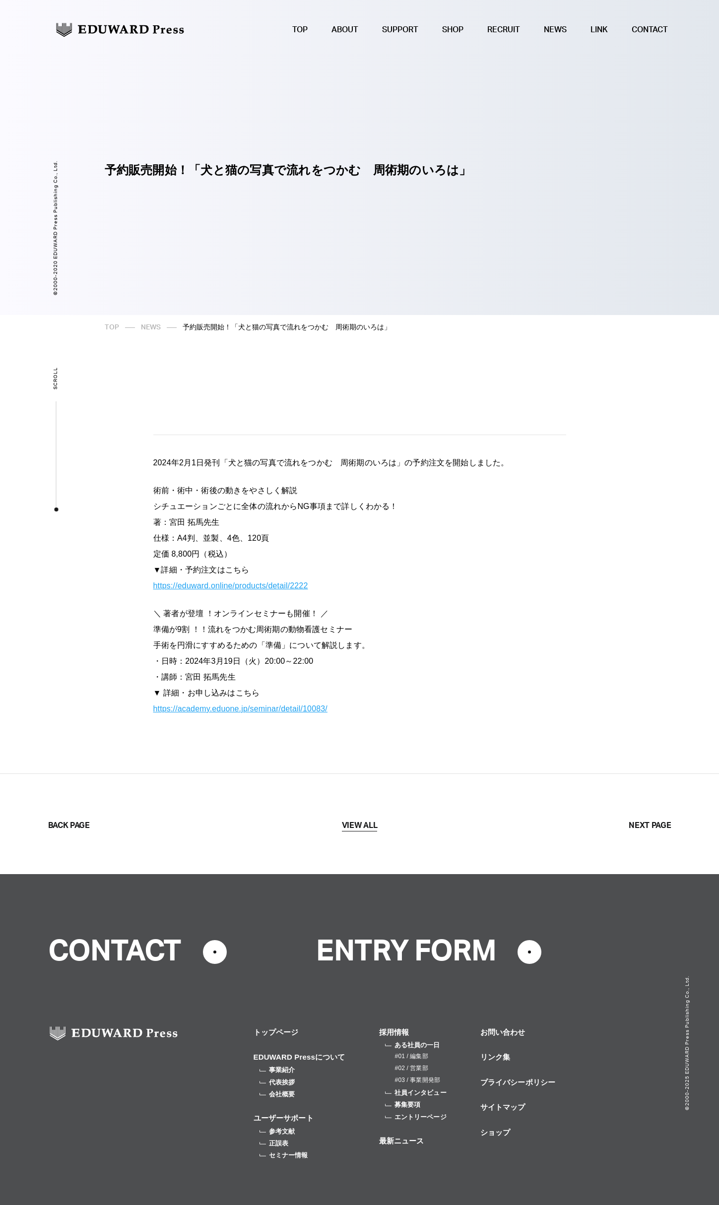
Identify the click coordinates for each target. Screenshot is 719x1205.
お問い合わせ (502, 1032)
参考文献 (277, 1131)
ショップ (495, 1132)
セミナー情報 (284, 1155)
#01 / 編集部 (411, 1056)
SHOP (452, 30)
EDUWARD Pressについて (299, 1057)
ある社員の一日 (412, 1045)
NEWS (555, 30)
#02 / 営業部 (411, 1068)
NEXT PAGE (650, 825)
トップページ (276, 1032)
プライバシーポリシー (518, 1082)
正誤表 (274, 1143)
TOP (300, 30)
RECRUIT (503, 30)
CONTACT (650, 30)
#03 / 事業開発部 (417, 1080)
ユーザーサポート (284, 1118)
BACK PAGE (69, 825)
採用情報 (394, 1032)
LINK (599, 30)
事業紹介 (277, 1070)
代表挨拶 (277, 1082)
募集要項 (403, 1104)
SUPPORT (400, 30)
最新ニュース (401, 1141)
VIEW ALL (359, 825)
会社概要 (277, 1094)
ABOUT (344, 30)
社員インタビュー (416, 1092)
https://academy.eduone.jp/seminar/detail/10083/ (240, 708)
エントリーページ (416, 1117)
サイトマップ (502, 1107)
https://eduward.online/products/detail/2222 (230, 585)
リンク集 (495, 1057)
